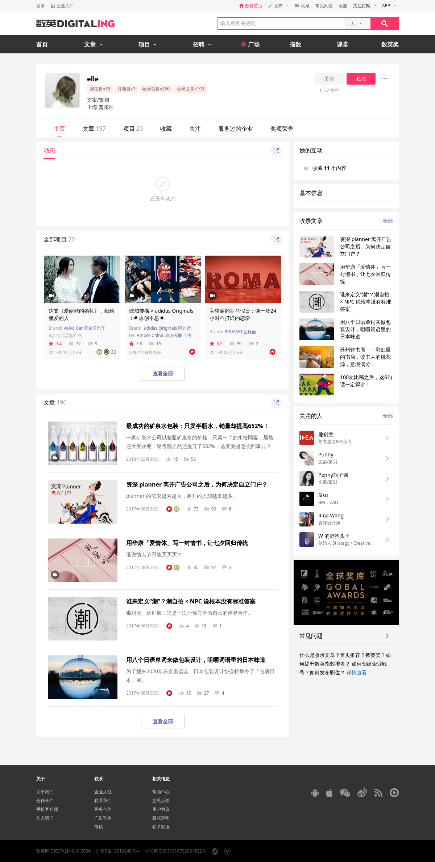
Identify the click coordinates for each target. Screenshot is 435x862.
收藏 (166, 129)
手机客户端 (47, 809)
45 (172, 459)
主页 (59, 129)
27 (203, 693)
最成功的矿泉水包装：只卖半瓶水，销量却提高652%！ (197, 426)
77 (75, 344)
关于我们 (45, 792)
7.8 (135, 344)
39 (236, 344)
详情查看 (357, 672)
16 (201, 626)
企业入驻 (103, 792)
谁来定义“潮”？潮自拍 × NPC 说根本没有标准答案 (191, 601)
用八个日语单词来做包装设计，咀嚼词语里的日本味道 (195, 660)
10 (185, 693)
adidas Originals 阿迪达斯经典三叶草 (180, 328)
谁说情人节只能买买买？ (154, 554)
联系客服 (161, 827)
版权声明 (161, 818)
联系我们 (103, 800)
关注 (329, 79)
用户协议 (161, 809)
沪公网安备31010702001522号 (175, 851)
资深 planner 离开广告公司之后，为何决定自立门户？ (197, 484)
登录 (40, 6)
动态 (49, 150)
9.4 (55, 344)
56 (190, 459)
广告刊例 (103, 818)
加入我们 (45, 818)
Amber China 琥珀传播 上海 (164, 335)
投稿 (98, 827)
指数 (295, 44)
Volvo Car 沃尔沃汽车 (84, 328)
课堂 (342, 44)
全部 (388, 220)
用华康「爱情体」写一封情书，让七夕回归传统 (187, 543)
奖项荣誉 (282, 129)
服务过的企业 (235, 129)
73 (193, 509)
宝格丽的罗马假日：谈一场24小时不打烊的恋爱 (243, 314)
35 (193, 567)
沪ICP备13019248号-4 (118, 851)
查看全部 (163, 373)
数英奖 (390, 44)
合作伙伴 (45, 800)
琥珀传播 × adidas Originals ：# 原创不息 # (161, 314)
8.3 (216, 344)
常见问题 (324, 6)
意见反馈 (161, 800)
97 (210, 567)
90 (210, 509)
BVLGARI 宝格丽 (240, 332)
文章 (94, 129)
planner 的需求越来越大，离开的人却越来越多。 (181, 495)
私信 (361, 79)
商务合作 (103, 809)
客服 (343, 6)
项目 (133, 129)
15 (155, 344)
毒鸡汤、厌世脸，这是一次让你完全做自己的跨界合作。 (189, 612)
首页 (42, 44)
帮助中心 (161, 792)
